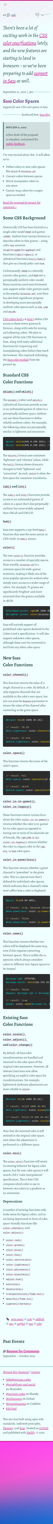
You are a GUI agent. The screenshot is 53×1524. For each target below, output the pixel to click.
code (13, 15)
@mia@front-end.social (20, 1384)
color (39, 1324)
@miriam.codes (15, 1394)
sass (31, 1324)
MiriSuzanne (14, 1399)
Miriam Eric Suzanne (16, 1372)
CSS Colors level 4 (13, 319)
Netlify (31, 1433)
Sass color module (18, 360)
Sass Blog (45, 115)
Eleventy (8, 1428)
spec (11, 1324)
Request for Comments (23, 1351)
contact (35, 1372)
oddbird (39, 1319)
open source (17, 1319)
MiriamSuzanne (16, 1404)
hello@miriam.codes (18, 1380)
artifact (21, 1324)
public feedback (15, 144)
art (4, 15)
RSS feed (11, 1409)
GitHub (43, 1428)
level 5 (30, 319)
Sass (22, 1428)
